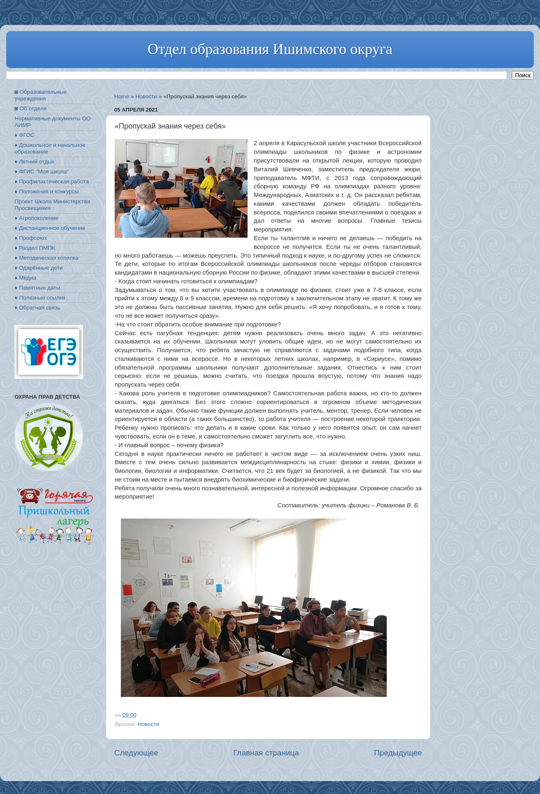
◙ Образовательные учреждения (40, 95)
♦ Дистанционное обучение (50, 228)
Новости (146, 96)
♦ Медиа (25, 278)
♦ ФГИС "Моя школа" (42, 171)
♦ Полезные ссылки (40, 298)
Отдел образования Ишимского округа (269, 49)
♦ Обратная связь (37, 307)
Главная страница (266, 752)
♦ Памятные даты (37, 288)
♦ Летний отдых (34, 161)
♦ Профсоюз (31, 238)
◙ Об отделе (31, 108)
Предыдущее (398, 752)
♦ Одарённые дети (39, 268)
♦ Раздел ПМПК (35, 248)
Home (121, 96)
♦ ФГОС (24, 135)
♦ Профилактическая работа (52, 181)
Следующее (136, 752)
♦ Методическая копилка (47, 258)
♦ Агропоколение (37, 218)
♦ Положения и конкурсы (47, 191)
